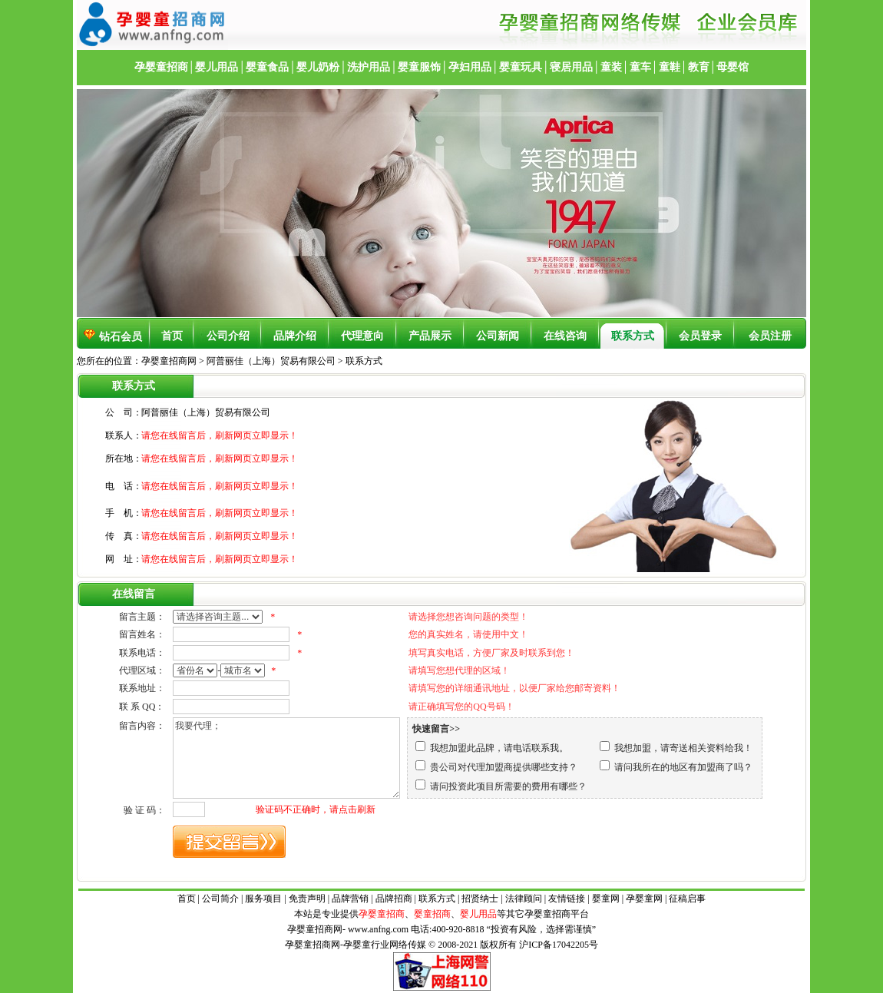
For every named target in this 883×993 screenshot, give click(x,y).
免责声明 (307, 898)
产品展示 (429, 336)
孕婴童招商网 (169, 361)
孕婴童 (538, 914)
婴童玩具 (520, 67)
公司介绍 (228, 336)
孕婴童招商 (161, 67)
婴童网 (606, 898)
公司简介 (220, 898)
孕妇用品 (469, 67)
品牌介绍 (294, 336)
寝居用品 (571, 67)
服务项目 (263, 898)
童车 (640, 67)
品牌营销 (350, 898)
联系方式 (632, 336)
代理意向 (362, 336)
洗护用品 (368, 67)
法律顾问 (523, 898)
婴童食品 (267, 67)
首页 (172, 336)
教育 (698, 67)
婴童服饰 (419, 67)
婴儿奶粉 (317, 67)
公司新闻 (497, 336)
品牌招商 (393, 898)
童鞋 (669, 67)
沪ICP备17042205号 (558, 944)
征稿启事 (687, 898)
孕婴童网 (644, 898)
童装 (611, 67)
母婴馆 (732, 67)
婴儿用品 (216, 67)
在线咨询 (565, 336)
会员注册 (770, 336)
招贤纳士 (479, 898)
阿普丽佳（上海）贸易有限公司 (272, 361)
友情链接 (566, 898)
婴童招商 (432, 914)
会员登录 (700, 336)
